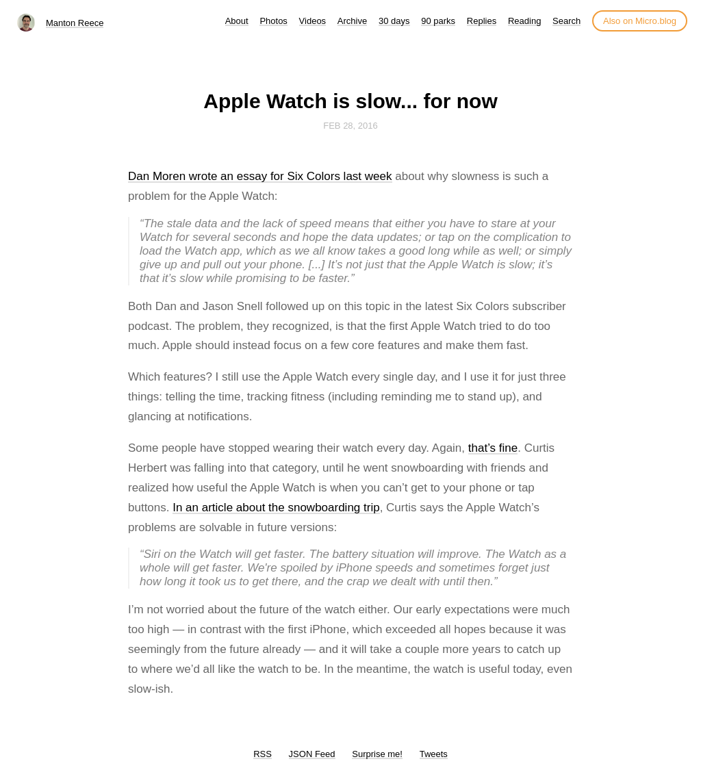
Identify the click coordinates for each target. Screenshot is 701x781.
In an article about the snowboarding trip (276, 507)
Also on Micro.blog (639, 21)
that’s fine (493, 447)
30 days (394, 21)
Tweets (434, 754)
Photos (273, 21)
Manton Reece (75, 23)
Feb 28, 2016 (350, 125)
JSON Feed (312, 754)
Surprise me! (377, 754)
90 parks (438, 21)
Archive (352, 21)
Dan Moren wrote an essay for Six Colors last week (260, 176)
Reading (524, 21)
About (236, 21)
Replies (481, 21)
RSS (262, 754)
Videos (313, 21)
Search (566, 21)
